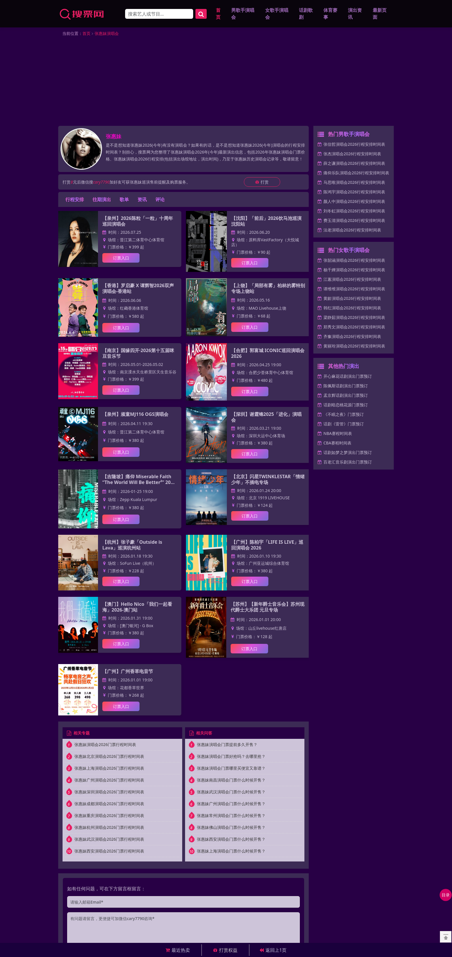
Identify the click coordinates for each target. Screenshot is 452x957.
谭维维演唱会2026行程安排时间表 (354, 289)
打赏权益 (225, 950)
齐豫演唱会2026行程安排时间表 (352, 337)
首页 (218, 14)
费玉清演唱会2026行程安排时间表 (354, 221)
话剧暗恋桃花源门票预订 (345, 405)
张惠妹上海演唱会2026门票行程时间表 (109, 769)
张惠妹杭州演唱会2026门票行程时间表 (109, 828)
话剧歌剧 (306, 14)
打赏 (262, 183)
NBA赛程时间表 (337, 434)
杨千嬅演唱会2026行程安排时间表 (354, 270)
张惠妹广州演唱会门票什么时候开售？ (231, 804)
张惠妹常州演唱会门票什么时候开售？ (231, 816)
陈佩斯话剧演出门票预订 (345, 386)
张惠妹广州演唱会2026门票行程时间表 (109, 781)
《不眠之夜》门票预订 (343, 415)
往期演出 (102, 200)
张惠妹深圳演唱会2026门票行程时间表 (109, 792)
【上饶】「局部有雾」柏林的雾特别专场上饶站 (268, 289)
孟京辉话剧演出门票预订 (345, 396)
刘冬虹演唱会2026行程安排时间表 (354, 211)
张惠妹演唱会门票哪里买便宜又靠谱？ (231, 769)
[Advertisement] (226, 83)
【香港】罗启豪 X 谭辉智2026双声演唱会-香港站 (138, 289)
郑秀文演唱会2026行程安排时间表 (354, 327)
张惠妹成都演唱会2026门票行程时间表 (109, 804)
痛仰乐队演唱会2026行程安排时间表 (356, 173)
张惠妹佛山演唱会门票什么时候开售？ (231, 828)
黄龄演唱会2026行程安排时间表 (352, 299)
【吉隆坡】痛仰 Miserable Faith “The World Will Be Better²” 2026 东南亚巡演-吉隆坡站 (139, 480)
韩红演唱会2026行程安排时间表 (352, 308)
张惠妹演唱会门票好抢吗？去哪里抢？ (231, 757)
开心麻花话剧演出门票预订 (347, 377)
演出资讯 (355, 14)
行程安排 (74, 200)
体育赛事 (330, 14)
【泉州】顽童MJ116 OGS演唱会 (135, 415)
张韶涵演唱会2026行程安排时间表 (354, 261)
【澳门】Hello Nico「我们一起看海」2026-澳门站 (137, 608)
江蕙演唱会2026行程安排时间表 (352, 280)
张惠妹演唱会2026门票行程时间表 (105, 745)
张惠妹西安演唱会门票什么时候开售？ (231, 840)
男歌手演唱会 (242, 14)
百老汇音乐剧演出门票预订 (347, 463)
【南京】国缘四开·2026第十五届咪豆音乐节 (138, 354)
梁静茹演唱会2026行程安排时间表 (354, 318)
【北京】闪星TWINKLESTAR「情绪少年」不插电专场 (268, 480)
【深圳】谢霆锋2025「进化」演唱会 (266, 418)
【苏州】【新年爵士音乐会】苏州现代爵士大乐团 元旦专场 (267, 608)
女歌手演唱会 (276, 14)
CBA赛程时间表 (337, 443)
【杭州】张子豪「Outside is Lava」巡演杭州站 (132, 546)
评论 (160, 200)
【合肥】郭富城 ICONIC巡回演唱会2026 (268, 354)
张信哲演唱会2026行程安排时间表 (354, 145)
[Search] (159, 14)
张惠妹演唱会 (107, 34)
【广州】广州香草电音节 (127, 672)
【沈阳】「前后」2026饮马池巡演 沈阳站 (266, 222)
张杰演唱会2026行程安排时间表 (352, 154)
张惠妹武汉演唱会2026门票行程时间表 (109, 840)
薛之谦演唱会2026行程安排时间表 (354, 164)
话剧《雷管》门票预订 (343, 424)
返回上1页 (273, 950)
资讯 (142, 200)
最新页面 (380, 14)
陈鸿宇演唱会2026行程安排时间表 (354, 192)
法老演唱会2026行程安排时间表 (352, 230)
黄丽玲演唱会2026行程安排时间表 (354, 346)
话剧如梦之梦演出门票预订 (347, 453)
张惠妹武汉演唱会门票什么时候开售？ (231, 792)
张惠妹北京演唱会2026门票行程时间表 (109, 757)
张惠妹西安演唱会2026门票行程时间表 (109, 852)
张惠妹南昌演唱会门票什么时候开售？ (231, 781)
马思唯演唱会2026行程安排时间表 (354, 183)
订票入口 (121, 258)
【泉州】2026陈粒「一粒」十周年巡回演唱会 (137, 222)
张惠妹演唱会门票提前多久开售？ (227, 745)
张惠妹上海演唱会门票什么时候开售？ (231, 852)
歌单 (124, 200)
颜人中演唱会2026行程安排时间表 (354, 202)
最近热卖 (177, 950)
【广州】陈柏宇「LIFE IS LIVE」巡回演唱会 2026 (267, 546)
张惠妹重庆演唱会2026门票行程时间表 (109, 816)
